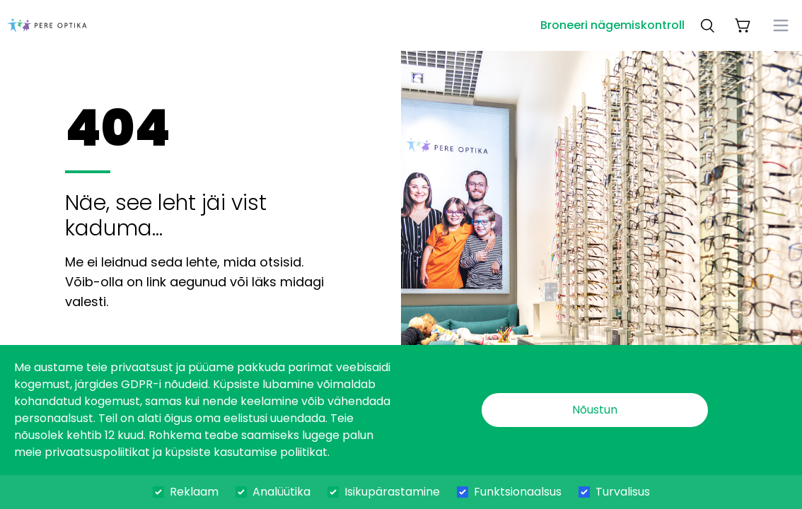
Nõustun (594, 410)
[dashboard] (47, 25)
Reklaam (194, 492)
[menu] (780, 25)
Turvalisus (622, 492)
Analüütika (281, 492)
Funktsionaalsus (518, 492)
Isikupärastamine (392, 492)
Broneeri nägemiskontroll (612, 25)
